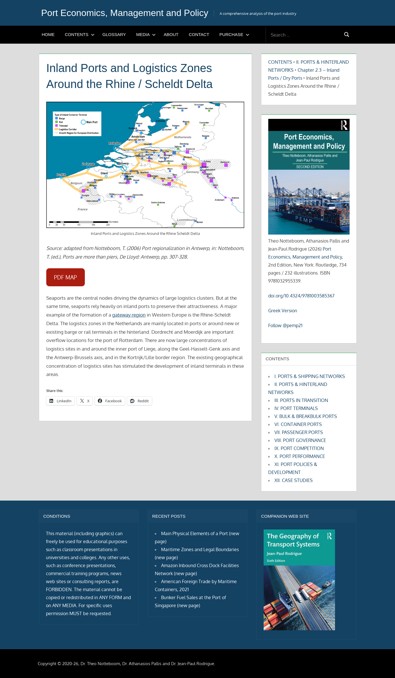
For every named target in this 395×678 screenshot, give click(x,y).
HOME (48, 34)
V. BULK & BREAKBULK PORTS (305, 416)
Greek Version (282, 310)
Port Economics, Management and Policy (124, 13)
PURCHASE (234, 34)
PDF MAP (65, 277)
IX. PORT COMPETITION (299, 448)
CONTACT (199, 34)
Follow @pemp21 (285, 325)
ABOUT (171, 34)
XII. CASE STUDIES (293, 480)
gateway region (129, 315)
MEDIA (146, 34)
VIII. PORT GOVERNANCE (300, 440)
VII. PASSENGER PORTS (298, 432)
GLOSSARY (114, 34)
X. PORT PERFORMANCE (299, 456)
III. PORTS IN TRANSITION (301, 400)
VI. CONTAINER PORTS (298, 424)
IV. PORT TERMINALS (296, 408)
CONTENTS (80, 34)
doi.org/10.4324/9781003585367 (301, 296)
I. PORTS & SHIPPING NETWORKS (309, 376)
